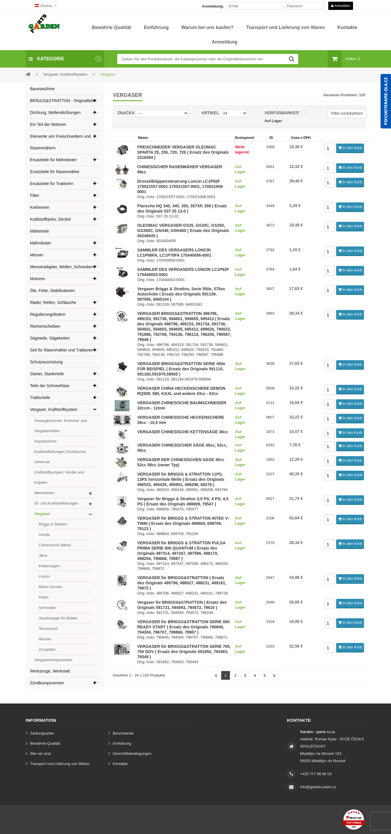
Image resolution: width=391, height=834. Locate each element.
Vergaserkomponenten (54, 660)
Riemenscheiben (45, 326)
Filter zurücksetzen (347, 113)
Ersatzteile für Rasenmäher (55, 171)
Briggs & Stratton (53, 524)
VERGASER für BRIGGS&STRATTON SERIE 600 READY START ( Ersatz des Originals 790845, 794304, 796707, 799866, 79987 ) (183, 626)
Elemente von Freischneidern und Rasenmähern (60, 142)
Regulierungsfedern (48, 314)
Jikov (43, 555)
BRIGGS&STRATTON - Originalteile (62, 100)
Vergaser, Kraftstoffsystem (54, 409)
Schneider (47, 607)
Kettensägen (49, 566)
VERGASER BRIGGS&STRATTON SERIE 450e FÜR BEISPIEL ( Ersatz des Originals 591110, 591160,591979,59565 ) (181, 368)
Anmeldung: (213, 6)
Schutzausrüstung (46, 362)
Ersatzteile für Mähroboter (53, 159)
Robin (44, 597)
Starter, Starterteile (47, 373)
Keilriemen (39, 207)
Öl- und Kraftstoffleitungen (56, 503)
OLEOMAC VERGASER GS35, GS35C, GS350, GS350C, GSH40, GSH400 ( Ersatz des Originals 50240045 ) (183, 230)
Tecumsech (48, 628)
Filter (34, 195)
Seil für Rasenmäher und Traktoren (61, 350)
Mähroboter (40, 243)
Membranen (45, 493)
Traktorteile (40, 397)
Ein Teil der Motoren (48, 124)
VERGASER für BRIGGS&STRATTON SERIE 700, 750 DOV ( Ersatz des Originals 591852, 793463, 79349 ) (184, 651)
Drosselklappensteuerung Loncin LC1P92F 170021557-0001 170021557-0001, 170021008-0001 (180, 186)
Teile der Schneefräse (49, 385)
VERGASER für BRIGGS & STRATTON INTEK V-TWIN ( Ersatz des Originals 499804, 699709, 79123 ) (183, 523)
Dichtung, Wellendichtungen (55, 112)
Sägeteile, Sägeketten (50, 338)
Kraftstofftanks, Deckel (50, 219)
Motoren (37, 278)
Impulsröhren (46, 441)
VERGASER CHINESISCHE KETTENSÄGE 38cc (182, 431)
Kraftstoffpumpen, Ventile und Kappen (59, 477)
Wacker (45, 639)
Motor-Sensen (51, 587)
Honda (44, 534)
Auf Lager (273, 121)
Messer (37, 255)
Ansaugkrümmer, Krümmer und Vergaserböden (61, 425)
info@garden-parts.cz (318, 787)
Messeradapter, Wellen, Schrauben (61, 266)
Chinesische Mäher (55, 545)
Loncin (44, 576)
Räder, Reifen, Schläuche (53, 302)
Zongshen (47, 649)
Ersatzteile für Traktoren (51, 183)
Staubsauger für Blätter (58, 618)
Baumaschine (42, 88)
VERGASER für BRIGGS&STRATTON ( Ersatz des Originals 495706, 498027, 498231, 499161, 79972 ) (181, 582)
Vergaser (43, 514)
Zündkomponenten (47, 683)
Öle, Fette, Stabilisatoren (52, 290)
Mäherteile (39, 231)
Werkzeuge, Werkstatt (50, 671)
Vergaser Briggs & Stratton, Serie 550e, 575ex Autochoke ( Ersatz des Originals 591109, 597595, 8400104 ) (181, 294)
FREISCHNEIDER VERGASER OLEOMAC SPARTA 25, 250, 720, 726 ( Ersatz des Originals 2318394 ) (183, 152)
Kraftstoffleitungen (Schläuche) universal (60, 456)
